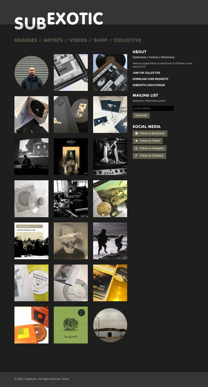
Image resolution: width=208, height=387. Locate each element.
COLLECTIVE (127, 40)
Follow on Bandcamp (150, 133)
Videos (78, 40)
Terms (65, 379)
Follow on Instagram (149, 148)
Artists (53, 40)
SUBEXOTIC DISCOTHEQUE (149, 85)
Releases (25, 40)
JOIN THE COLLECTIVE (146, 72)
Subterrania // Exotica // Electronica (153, 57)
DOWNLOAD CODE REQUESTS (150, 79)
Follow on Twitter (147, 140)
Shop (100, 40)
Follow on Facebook (149, 155)
